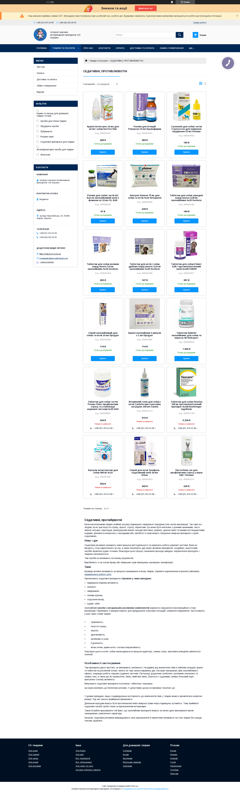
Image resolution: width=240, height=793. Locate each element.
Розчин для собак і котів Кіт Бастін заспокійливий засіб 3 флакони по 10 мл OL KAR (103, 198)
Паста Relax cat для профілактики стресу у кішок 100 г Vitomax (186, 472)
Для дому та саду (84, 766)
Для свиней (33, 754)
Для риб (80, 754)
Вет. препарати (83, 758)
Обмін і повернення (172, 48)
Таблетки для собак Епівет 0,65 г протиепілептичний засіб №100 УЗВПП (186, 266)
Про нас (88, 48)
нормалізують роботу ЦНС (97, 574)
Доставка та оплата (142, 48)
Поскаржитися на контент (133, 789)
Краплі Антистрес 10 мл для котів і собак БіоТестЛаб (103, 127)
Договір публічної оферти (88, 770)
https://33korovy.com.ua (50, 254)
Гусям (173, 762)
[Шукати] (179, 35)
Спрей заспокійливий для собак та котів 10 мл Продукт (103, 334)
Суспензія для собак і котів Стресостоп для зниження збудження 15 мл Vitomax (186, 129)
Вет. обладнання (84, 762)
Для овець (33, 758)
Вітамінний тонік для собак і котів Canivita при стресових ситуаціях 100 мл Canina (145, 404)
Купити (103, 152)
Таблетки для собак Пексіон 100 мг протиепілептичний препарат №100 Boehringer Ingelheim (186, 405)
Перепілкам (175, 766)
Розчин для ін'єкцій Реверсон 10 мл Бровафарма (144, 127)
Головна (41, 48)
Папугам (174, 773)
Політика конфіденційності (157, 789)
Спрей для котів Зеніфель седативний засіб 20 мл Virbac (145, 472)
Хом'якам (127, 766)
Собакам (127, 751)
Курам (173, 751)
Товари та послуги (63, 48)
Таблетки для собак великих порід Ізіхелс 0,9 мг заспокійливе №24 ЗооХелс (103, 266)
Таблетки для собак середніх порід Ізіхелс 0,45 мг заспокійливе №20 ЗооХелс (186, 198)
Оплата (120, 48)
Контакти (104, 48)
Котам (126, 754)
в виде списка (205, 84)
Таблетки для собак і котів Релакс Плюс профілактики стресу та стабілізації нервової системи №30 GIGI (103, 405)
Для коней (33, 762)
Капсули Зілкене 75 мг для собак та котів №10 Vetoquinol (144, 196)
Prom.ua (134, 786)
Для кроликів (34, 766)
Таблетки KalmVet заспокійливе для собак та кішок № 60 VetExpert (186, 335)
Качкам (173, 754)
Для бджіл (81, 751)
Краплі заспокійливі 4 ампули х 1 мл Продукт (144, 334)
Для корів (33, 751)
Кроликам (127, 758)
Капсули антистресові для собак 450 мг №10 (103, 471)
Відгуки (40, 92)
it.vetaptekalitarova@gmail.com (53, 258)
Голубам (174, 770)
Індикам (174, 758)
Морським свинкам (132, 762)
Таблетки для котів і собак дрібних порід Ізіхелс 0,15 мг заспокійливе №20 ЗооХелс (145, 266)
